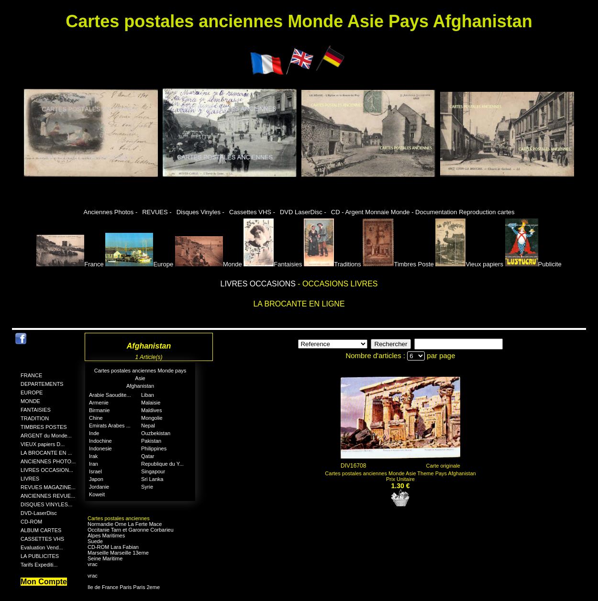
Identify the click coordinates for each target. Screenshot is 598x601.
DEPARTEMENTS (42, 384)
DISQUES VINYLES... (46, 504)
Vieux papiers (469, 264)
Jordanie (99, 487)
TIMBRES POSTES (44, 427)
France (69, 264)
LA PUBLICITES (40, 556)
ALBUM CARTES (41, 530)
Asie (140, 378)
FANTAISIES (36, 410)
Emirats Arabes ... (110, 425)
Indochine (100, 441)
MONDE (30, 401)
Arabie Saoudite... (110, 395)
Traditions (332, 264)
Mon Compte (44, 582)
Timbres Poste (398, 264)
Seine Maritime (105, 558)
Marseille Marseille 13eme (118, 553)
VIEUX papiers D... (43, 444)
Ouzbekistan (155, 433)
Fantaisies (273, 264)
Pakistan (151, 441)
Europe (139, 264)
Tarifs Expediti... (39, 565)
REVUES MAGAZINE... (48, 487)
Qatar (148, 456)
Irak (93, 456)
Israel (95, 471)
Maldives (151, 410)
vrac (93, 564)
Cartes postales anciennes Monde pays (140, 370)
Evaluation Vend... (42, 547)
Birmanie (99, 410)
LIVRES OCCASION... (47, 470)
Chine (96, 418)
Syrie (147, 487)
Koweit (97, 494)
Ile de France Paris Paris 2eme (124, 587)
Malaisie (150, 402)
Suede (95, 541)
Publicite (533, 264)
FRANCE (31, 375)
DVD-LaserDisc (39, 513)
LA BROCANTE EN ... (46, 453)
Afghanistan (140, 386)
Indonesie (100, 448)
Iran (93, 464)
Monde (208, 264)
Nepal (148, 425)
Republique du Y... (162, 464)
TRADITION (35, 418)
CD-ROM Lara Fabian (113, 547)
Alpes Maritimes (106, 535)
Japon (96, 479)
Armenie (99, 402)
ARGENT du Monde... (46, 435)
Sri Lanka (152, 479)
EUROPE (32, 392)
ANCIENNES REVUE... (48, 496)
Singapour (153, 471)
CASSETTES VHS (42, 539)
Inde (94, 433)
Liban (147, 395)
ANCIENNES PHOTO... (48, 461)
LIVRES (30, 478)
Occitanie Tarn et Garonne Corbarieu (131, 530)
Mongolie (152, 418)
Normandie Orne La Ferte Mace (125, 524)
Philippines (153, 448)
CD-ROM (31, 522)
